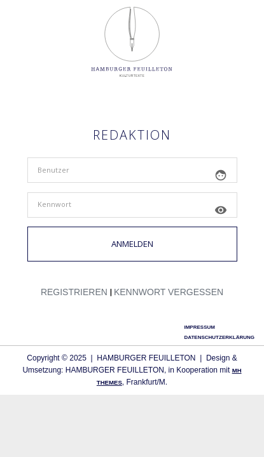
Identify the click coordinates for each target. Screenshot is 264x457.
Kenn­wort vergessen (168, 292)
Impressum (199, 327)
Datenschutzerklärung (219, 337)
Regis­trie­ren (74, 292)
